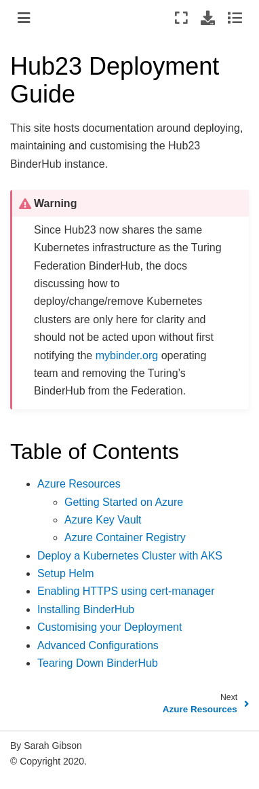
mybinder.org (127, 355)
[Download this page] (207, 18)
